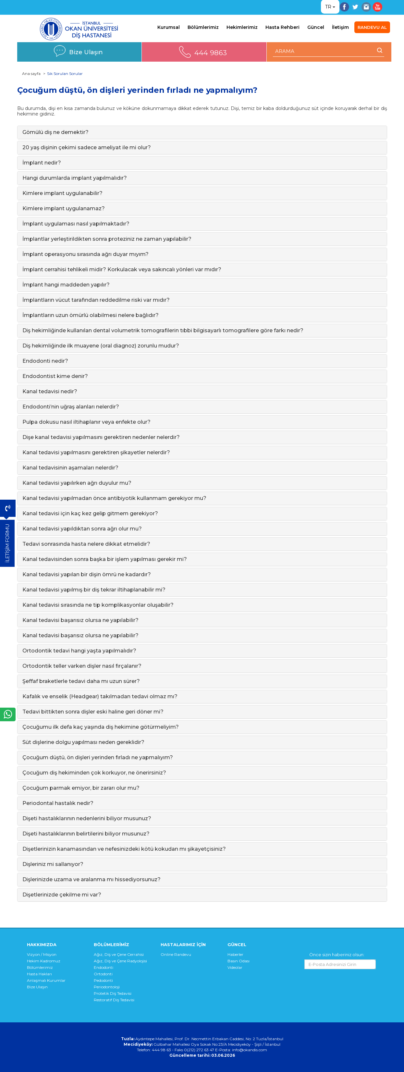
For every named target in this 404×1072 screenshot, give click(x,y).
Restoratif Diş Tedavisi (114, 999)
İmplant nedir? (41, 163)
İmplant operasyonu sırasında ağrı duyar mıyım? (85, 254)
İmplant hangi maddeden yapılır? (66, 285)
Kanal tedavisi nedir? (49, 391)
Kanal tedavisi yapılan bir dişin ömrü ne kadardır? (86, 574)
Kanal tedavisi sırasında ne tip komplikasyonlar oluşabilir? (98, 605)
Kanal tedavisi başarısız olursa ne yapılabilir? (80, 620)
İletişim (340, 27)
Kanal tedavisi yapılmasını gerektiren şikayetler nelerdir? (96, 452)
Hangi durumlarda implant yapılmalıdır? (74, 178)
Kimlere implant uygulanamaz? (63, 208)
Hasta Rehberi (282, 27)
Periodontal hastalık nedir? (57, 803)
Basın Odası (238, 960)
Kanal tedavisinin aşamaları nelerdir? (70, 468)
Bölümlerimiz (203, 27)
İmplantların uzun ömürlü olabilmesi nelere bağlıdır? (90, 315)
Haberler (235, 954)
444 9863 (210, 53)
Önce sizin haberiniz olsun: (336, 954)
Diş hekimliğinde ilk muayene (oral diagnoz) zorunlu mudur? (100, 346)
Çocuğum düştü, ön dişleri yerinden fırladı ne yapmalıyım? (97, 757)
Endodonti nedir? (45, 361)
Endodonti (103, 967)
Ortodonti (103, 973)
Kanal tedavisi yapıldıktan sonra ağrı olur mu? (82, 529)
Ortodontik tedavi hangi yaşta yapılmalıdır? (79, 651)
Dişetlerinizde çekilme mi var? (61, 895)
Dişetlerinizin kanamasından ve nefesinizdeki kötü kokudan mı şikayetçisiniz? (124, 849)
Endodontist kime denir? (55, 376)
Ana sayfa (31, 73)
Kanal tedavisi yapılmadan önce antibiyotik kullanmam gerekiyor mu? (114, 498)
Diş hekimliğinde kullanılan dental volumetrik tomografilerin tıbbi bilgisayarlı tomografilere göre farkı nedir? (162, 330)
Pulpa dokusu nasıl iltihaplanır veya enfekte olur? (86, 422)
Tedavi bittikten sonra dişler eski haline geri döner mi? (93, 712)
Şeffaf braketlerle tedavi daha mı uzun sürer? (81, 681)
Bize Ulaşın (86, 52)
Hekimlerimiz (242, 27)
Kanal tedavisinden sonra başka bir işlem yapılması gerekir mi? (104, 559)
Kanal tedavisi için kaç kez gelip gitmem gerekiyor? (90, 513)
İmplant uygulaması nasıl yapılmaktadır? (75, 224)
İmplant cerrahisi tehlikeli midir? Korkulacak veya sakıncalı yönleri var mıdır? (121, 269)
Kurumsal (168, 27)
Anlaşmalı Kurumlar (46, 980)
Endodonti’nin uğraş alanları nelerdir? (70, 407)
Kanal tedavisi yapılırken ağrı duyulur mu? (76, 483)
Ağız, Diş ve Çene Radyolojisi (120, 960)
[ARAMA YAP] (328, 51)
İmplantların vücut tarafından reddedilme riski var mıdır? (96, 300)
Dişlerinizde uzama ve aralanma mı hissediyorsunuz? (91, 879)
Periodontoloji (107, 986)
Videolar (234, 967)
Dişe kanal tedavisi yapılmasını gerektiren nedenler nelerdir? (101, 437)
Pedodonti (103, 980)
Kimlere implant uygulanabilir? (62, 193)
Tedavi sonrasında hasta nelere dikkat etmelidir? (86, 544)
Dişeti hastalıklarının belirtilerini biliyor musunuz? (86, 834)
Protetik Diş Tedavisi (112, 993)
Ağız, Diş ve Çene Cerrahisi (119, 954)
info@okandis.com (249, 1049)
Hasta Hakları (39, 973)
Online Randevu (176, 954)
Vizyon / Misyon (41, 954)
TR (328, 7)
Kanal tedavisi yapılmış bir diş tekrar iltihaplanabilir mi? (93, 590)
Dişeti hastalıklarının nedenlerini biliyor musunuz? (86, 818)
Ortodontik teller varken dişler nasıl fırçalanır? (81, 666)
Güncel (315, 27)
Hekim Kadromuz (43, 960)
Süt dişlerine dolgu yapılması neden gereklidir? (83, 742)
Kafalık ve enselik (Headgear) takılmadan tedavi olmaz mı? (100, 696)
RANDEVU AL (372, 27)
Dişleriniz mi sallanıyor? (52, 864)
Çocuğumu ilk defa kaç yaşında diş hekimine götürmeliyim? (100, 727)
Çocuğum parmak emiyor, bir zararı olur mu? (81, 788)
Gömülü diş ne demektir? (55, 132)
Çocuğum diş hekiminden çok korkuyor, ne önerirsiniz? (94, 773)
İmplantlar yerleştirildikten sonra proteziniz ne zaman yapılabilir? (106, 239)
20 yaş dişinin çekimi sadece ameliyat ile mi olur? (86, 147)
